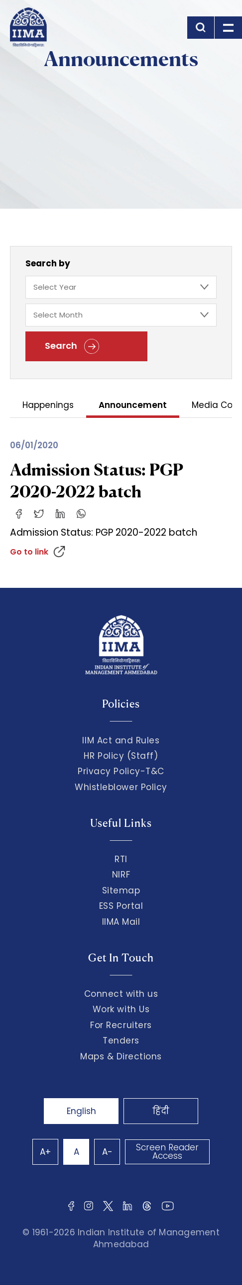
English (81, 1111)
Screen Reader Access (167, 1151)
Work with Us (121, 1009)
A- (107, 1152)
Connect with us (121, 994)
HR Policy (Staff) (121, 756)
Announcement (133, 406)
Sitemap (121, 890)
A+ (45, 1152)
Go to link (29, 552)
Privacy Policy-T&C (121, 771)
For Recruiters (120, 1025)
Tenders (121, 1040)
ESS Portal (121, 906)
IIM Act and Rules (120, 740)
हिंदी (160, 1111)
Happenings (48, 406)
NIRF (121, 875)
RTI (121, 859)
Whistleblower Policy (121, 787)
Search (72, 346)
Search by (47, 263)
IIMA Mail (121, 922)
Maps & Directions (121, 1056)
